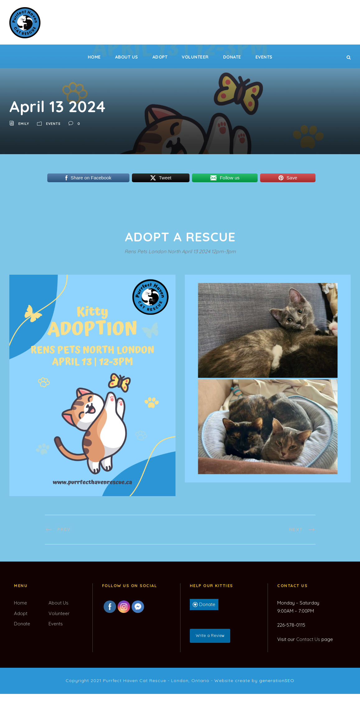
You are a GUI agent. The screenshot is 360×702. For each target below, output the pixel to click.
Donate (232, 57)
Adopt (160, 57)
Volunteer (195, 57)
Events (264, 57)
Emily (23, 123)
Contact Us (308, 639)
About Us (126, 57)
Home (94, 57)
